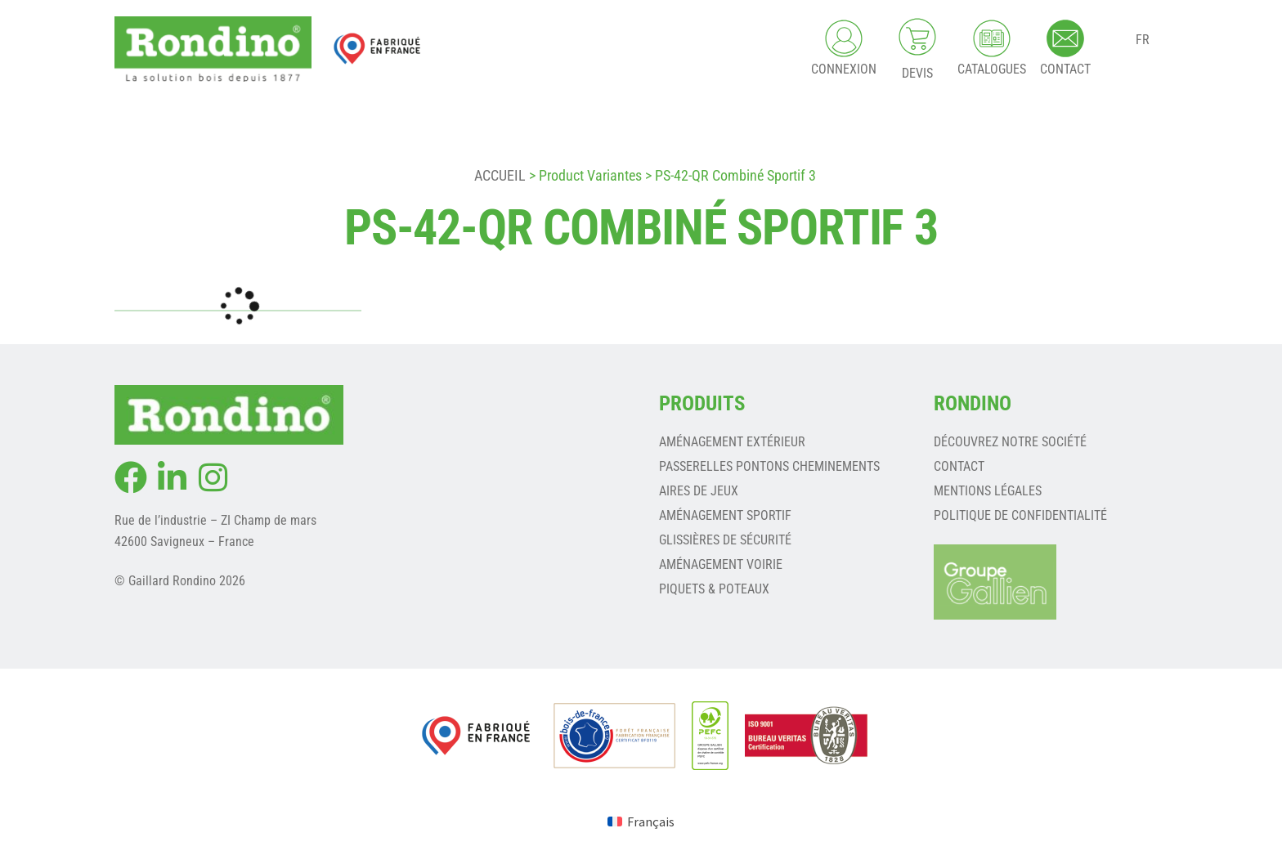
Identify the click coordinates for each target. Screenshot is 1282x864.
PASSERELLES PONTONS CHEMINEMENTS (769, 466)
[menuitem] (641, 821)
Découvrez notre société (1010, 442)
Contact (959, 466)
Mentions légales (988, 491)
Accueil (500, 175)
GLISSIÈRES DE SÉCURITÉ (725, 540)
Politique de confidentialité (1020, 515)
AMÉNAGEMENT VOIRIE (720, 564)
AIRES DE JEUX (698, 491)
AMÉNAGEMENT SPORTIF (725, 515)
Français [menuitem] (651, 821)
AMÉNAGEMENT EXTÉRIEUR (732, 442)
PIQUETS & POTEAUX (714, 589)
